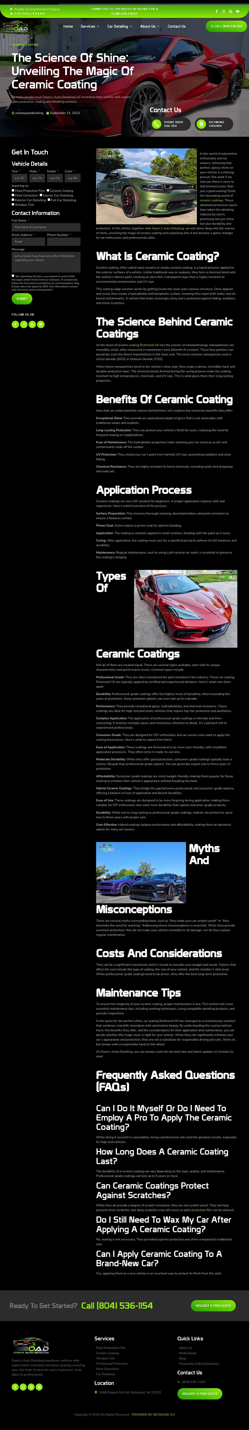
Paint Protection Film (30, 191)
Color (69, 171)
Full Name (19, 221)
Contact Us (226, 1052)
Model (52, 171)
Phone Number (58, 235)
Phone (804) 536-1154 (173, 124)
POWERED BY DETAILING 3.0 (153, 1414)
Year (15, 171)
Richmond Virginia (216, 124)
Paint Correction (26, 195)
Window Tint (24, 205)
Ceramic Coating (25, 44)
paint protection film (198, 1210)
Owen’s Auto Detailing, (168, 228)
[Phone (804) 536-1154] (156, 124)
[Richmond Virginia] (201, 124)
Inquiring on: (20, 186)
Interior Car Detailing (58, 195)
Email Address (22, 235)
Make (33, 171)
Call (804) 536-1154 (117, 1305)
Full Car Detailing (63, 200)
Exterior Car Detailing (30, 200)
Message (18, 249)
